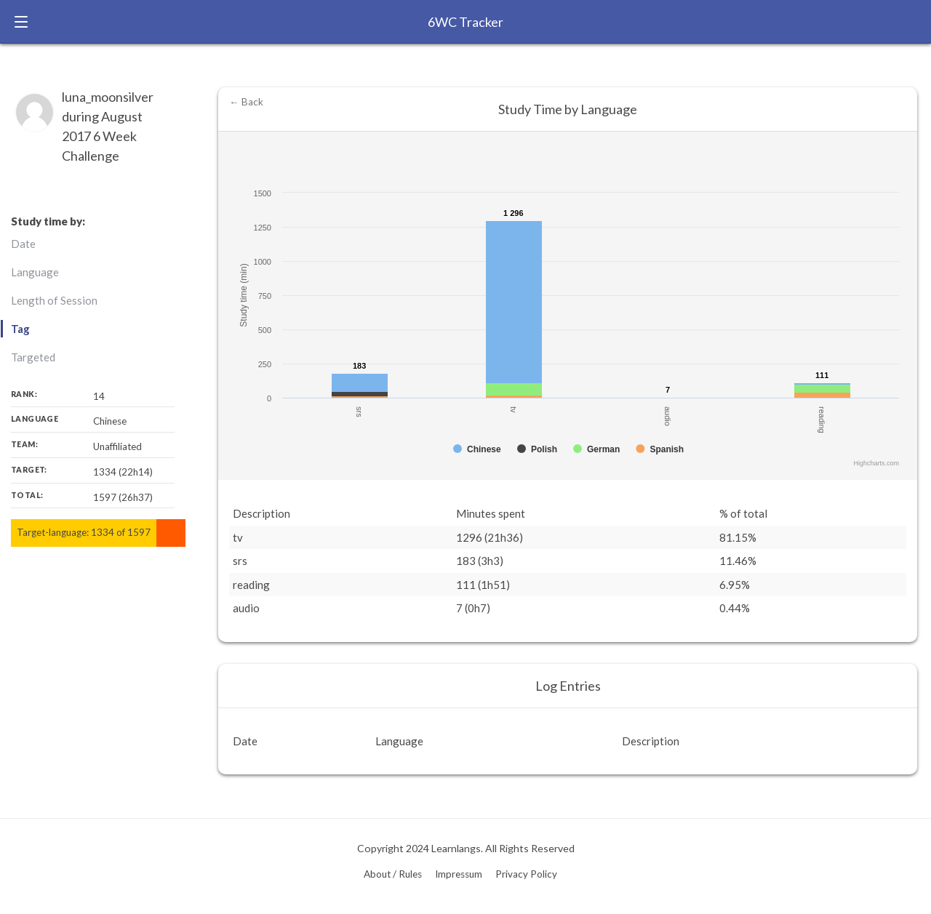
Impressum (458, 874)
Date (23, 243)
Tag (20, 328)
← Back (246, 102)
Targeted (33, 357)
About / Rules (393, 874)
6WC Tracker (465, 22)
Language (35, 271)
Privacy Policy (526, 874)
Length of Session (54, 300)
